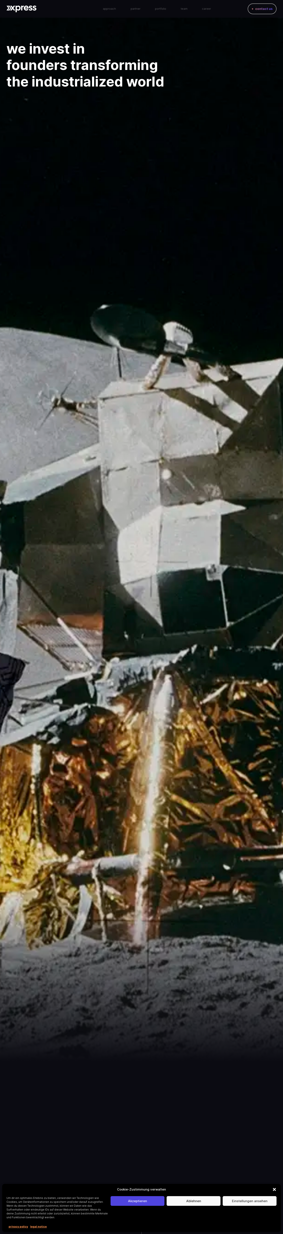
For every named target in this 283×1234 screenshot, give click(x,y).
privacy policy (18, 1226)
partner (136, 9)
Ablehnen (193, 1201)
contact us (264, 9)
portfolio (160, 9)
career (206, 9)
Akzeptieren (137, 1201)
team (184, 9)
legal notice (38, 1226)
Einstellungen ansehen (249, 1201)
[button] (274, 1189)
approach (109, 9)
